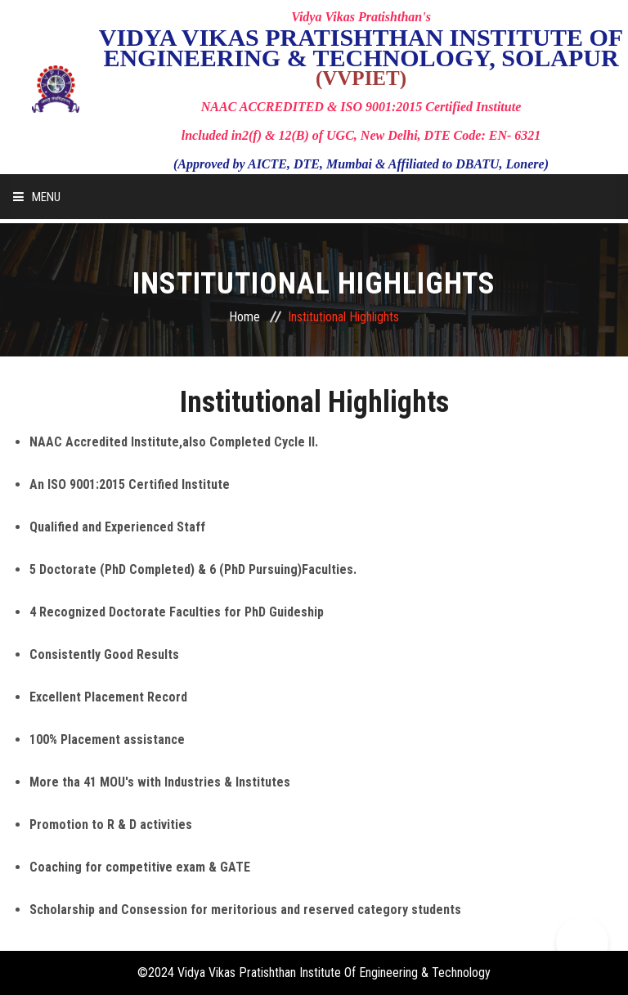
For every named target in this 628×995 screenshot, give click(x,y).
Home (244, 317)
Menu (37, 197)
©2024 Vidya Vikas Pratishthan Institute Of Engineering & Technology (314, 972)
